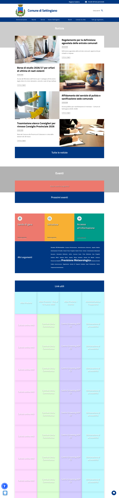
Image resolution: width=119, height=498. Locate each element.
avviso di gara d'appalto (69, 251)
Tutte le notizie (60, 152)
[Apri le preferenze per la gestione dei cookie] (5, 493)
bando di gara (78, 251)
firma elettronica (87, 254)
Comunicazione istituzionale (93, 251)
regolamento (66, 264)
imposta (71, 257)
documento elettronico (62, 254)
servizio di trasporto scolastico (77, 264)
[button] (94, 2)
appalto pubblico (96, 247)
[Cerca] (102, 11)
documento (53, 254)
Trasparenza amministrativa (57, 267)
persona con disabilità (56, 261)
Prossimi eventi (59, 197)
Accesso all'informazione (71, 247)
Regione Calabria (74, 2)
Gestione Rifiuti (55, 257)
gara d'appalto (96, 254)
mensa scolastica (78, 257)
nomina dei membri (89, 257)
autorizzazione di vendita (57, 251)
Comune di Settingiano (42, 10)
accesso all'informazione (57, 247)
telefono (98, 264)
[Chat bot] (114, 493)
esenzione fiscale (77, 254)
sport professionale (90, 264)
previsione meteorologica (76, 260)
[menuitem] (70, 19)
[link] (30, 227)
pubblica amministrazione (56, 264)
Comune (84, 251)
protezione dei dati (95, 261)
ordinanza (98, 257)
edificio (70, 254)
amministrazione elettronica (84, 247)
